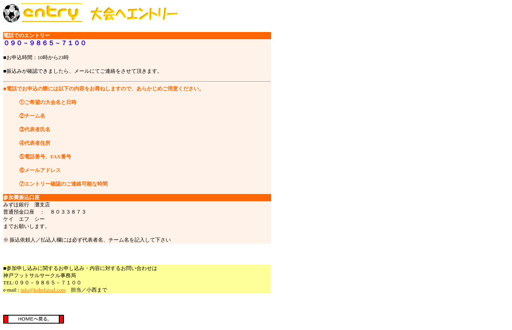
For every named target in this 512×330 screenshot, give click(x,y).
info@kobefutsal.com (43, 290)
